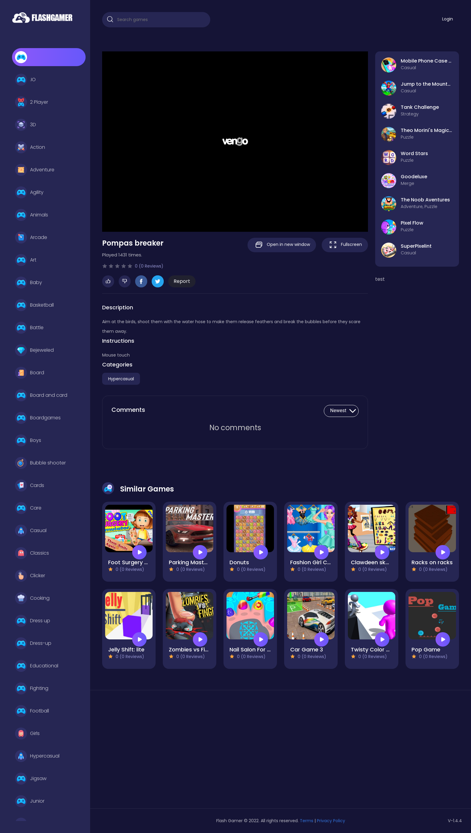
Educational (36, 666)
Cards (29, 485)
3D (25, 125)
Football (32, 711)
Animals (31, 215)
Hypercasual (37, 756)
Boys (28, 440)
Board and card (41, 395)
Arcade (31, 237)
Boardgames (38, 418)
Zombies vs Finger (193, 649)
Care (28, 508)
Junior (29, 801)
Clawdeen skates (374, 562)
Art (25, 260)
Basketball (34, 305)
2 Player (31, 102)
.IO (25, 80)
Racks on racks (432, 562)
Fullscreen (345, 245)
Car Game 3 (306, 649)
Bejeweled (34, 350)
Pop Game (426, 649)
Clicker (30, 576)
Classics (32, 553)
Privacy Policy (331, 821)
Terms (306, 821)
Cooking (32, 598)
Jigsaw (31, 779)
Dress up (32, 621)
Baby (28, 283)
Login (447, 19)
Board (29, 373)
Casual (31, 531)
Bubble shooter (40, 463)
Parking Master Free (195, 562)
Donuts (239, 562)
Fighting (31, 688)
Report (182, 281)
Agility (29, 192)
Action (30, 147)
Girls (27, 733)
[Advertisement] (159, 751)
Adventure (34, 170)
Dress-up (33, 643)
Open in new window (282, 245)
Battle (29, 328)
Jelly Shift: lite (126, 649)
